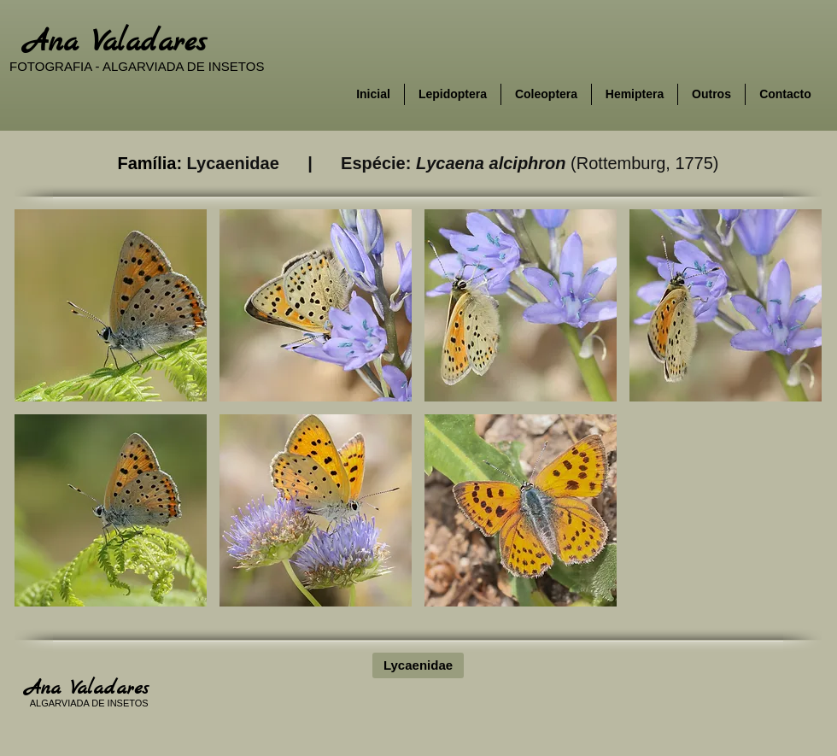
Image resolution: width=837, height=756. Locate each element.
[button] (111, 305)
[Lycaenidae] (418, 665)
